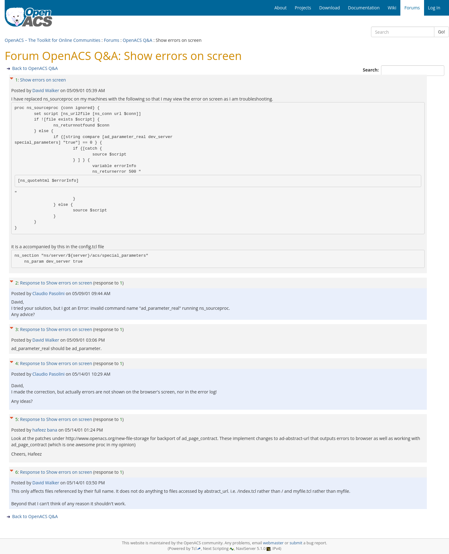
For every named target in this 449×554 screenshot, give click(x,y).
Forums (111, 40)
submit (296, 543)
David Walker (46, 90)
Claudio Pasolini (49, 293)
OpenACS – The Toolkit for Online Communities (52, 40)
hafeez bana (45, 430)
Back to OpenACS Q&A (35, 68)
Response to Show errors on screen (56, 283)
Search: (371, 70)
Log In (434, 8)
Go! (441, 32)
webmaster (273, 543)
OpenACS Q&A (137, 40)
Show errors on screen (43, 80)
